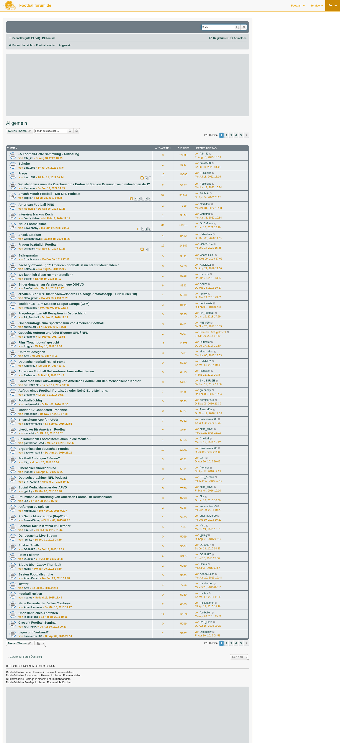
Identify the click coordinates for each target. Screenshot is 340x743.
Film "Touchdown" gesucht (38, 342)
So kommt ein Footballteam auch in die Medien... (54, 439)
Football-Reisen (30, 593)
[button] (246, 135)
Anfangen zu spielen (33, 506)
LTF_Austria (31, 481)
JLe (26, 501)
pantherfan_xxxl (34, 443)
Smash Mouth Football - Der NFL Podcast (49, 194)
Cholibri (204, 438)
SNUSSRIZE (31, 385)
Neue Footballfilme (32, 224)
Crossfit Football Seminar (37, 622)
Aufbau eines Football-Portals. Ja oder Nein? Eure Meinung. (63, 390)
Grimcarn (30, 248)
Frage (22, 173)
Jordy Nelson (32, 218)
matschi (204, 274)
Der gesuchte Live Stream (37, 535)
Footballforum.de (35, 5)
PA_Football (31, 317)
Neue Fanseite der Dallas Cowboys (44, 603)
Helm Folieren (28, 555)
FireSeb (28, 288)
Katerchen (206, 234)
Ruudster (205, 342)
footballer (205, 612)
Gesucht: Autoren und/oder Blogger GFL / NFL (53, 332)
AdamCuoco (31, 578)
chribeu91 (30, 327)
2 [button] (226, 135)
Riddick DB (31, 616)
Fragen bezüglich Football (37, 244)
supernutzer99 (208, 506)
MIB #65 (205, 322)
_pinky (204, 293)
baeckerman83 (33, 423)
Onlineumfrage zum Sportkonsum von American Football (61, 323)
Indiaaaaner (207, 602)
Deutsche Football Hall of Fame (41, 361)
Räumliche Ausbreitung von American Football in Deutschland (65, 497)
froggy (28, 346)
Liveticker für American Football (42, 429)
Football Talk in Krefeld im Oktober (44, 526)
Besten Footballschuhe (35, 574)
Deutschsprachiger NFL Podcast (42, 477)
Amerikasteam (33, 607)
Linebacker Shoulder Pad (37, 468)
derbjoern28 (31, 404)
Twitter (23, 584)
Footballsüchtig (30, 400)
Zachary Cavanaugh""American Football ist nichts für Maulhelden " (68, 265)
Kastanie (29, 188)
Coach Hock (31, 259)
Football (298, 5)
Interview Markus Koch (35, 214)
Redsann (29, 375)
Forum (333, 5)
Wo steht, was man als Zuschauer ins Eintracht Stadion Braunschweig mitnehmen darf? (84, 184)
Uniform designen (31, 352)
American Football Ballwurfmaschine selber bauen (56, 371)
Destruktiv (206, 631)
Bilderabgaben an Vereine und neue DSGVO (51, 284)
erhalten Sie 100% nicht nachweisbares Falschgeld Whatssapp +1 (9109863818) (77, 294)
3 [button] (231, 135)
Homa (27, 568)
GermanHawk (32, 238)
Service (316, 5)
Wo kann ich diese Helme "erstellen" (45, 274)
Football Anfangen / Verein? (39, 458)
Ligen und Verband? (33, 632)
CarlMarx (205, 204)
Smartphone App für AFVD (38, 419)
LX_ (26, 462)
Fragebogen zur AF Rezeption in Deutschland (52, 313)
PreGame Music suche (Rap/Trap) (43, 516)
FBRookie (205, 172)
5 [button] (241, 135)
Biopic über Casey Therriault (39, 564)
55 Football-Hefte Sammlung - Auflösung (48, 154)
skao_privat (31, 298)
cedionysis (206, 303)
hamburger (206, 583)
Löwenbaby (31, 228)
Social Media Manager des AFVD (42, 487)
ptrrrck (28, 278)
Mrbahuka (30, 510)
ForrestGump (32, 520)
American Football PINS (36, 204)
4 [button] (236, 135)
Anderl (204, 284)
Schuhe (24, 163)
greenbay (30, 336)
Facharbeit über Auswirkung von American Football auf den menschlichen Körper (79, 381)
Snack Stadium (29, 235)
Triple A (28, 197)
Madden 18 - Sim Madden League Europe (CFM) (53, 304)
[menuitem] (35, 38)
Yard (202, 525)
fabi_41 (28, 158)
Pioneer (28, 471)
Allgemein (16, 123)
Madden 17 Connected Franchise (43, 410)
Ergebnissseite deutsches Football (44, 448)
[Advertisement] (127, 85)
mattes (28, 597)
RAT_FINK (30, 626)
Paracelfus (30, 307)
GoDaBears (207, 223)
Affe (26, 356)
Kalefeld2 (30, 269)
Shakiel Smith (28, 545)
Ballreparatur (28, 255)
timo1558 (29, 167)
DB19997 (29, 549)
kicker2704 (206, 244)
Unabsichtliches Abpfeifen (38, 613)
